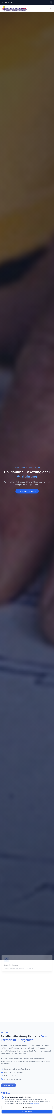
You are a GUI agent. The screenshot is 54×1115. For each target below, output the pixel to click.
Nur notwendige (27, 1107)
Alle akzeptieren (27, 1112)
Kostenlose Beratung (27, 492)
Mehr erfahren (35, 1103)
